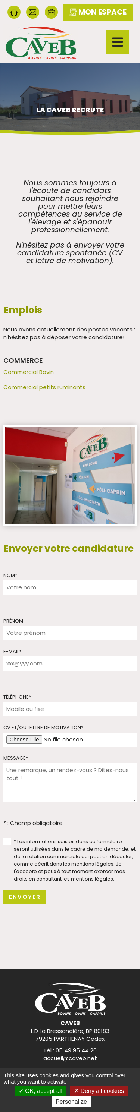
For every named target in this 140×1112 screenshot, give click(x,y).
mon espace (98, 12)
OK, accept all (40, 1091)
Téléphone (17, 696)
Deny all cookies (99, 1091)
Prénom (13, 620)
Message (15, 758)
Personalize (71, 1102)
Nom (10, 575)
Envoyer (25, 897)
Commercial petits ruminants (44, 387)
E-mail (12, 651)
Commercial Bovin (28, 372)
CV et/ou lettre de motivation (43, 727)
